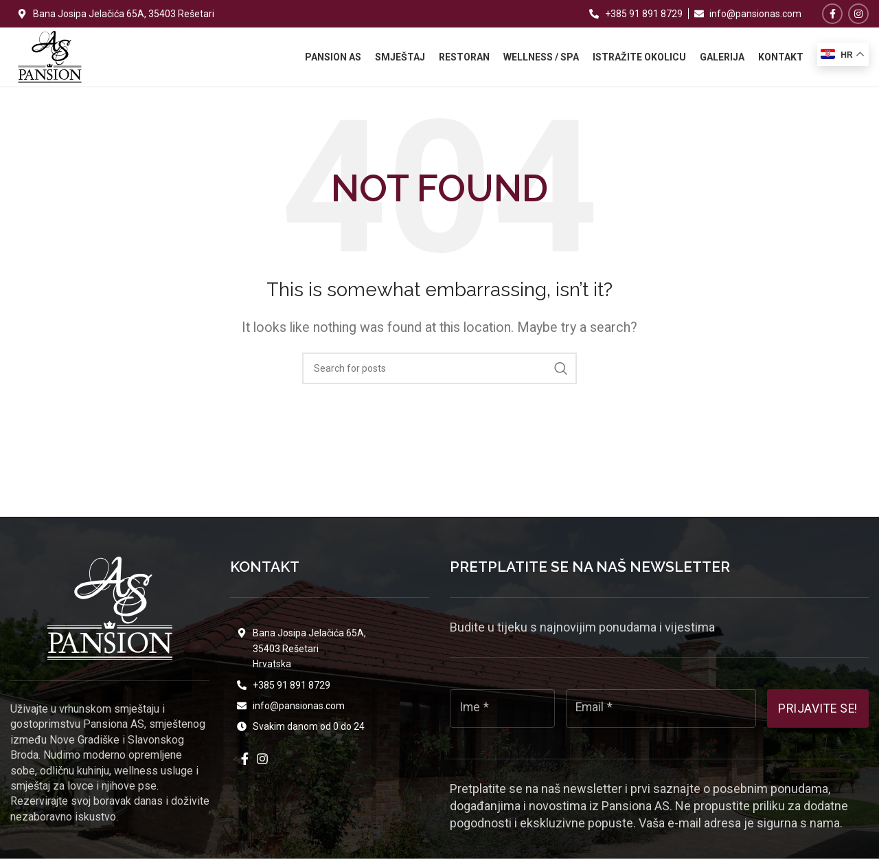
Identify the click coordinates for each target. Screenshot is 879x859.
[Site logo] (49, 62)
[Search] (439, 381)
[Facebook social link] (832, 13)
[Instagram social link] (858, 13)
